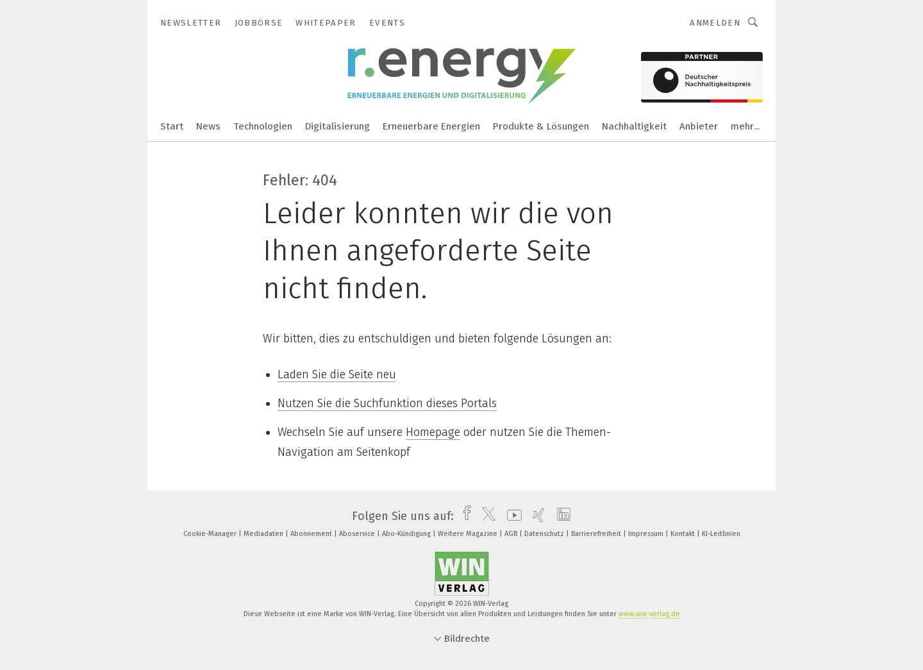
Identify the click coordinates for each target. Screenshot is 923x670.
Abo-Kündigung (407, 534)
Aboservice (358, 534)
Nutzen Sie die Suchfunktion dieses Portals (387, 403)
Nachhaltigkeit (634, 126)
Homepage (433, 432)
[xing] (535, 516)
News (208, 126)
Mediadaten (264, 534)
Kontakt (683, 534)
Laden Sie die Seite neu (337, 374)
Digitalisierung (337, 126)
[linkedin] (560, 516)
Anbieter (698, 126)
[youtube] (511, 516)
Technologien (262, 126)
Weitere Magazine (468, 534)
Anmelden (715, 22)
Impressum (646, 534)
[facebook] (463, 516)
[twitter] (485, 516)
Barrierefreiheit (597, 534)
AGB (511, 534)
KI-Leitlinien (721, 534)
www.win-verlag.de (649, 614)
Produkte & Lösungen (541, 126)
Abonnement (312, 534)
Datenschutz (545, 534)
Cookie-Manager (210, 534)
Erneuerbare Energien (431, 126)
